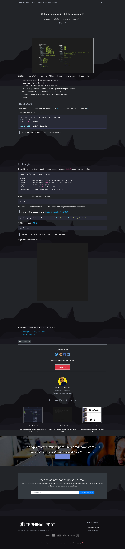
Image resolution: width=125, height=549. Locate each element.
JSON (34, 223)
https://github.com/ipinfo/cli (33, 331)
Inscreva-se (62, 367)
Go (58, 108)
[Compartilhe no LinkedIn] (68, 354)
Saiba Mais (62, 457)
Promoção (39, 2)
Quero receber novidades (86, 492)
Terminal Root (24, 2)
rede (20, 341)
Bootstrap (78, 543)
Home (33, 2)
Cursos (45, 2)
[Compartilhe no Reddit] (61, 354)
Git (88, 108)
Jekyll (73, 543)
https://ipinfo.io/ (28, 334)
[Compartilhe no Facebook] (65, 354)
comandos (27, 341)
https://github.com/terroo (62, 393)
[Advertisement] (62, 29)
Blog (49, 2)
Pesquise (54, 2)
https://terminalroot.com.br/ (56, 212)
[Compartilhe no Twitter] (57, 354)
